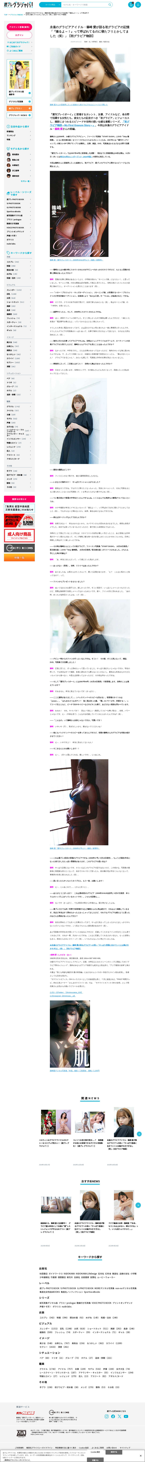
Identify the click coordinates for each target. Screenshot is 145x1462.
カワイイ (14, 358)
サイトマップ (125, 1448)
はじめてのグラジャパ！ (19, 42)
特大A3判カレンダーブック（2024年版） (76, 157)
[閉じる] (141, 1456)
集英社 (115, 1273)
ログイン (19, 35)
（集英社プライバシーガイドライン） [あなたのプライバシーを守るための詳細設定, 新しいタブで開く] (17, 1460)
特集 (8, 139)
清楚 (11, 366)
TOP (5, 14)
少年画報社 (45, 1277)
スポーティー (14, 322)
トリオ (12, 382)
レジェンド (14, 447)
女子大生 (13, 426)
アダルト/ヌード (13, 459)
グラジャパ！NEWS (18, 115)
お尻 (11, 298)
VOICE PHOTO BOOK (15, 227)
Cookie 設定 (84, 1448)
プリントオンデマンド (15, 231)
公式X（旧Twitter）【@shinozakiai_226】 (66, 992)
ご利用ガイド (15, 46)
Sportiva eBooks (14, 211)
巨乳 (12, 294)
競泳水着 (13, 270)
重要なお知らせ (19, 499)
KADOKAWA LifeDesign (86, 1273)
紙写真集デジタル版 (14, 215)
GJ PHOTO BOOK (14, 207)
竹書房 (54, 1277)
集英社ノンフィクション (72, 1291)
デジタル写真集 (16, 101)
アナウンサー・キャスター (18, 435)
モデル (12, 418)
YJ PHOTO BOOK (13, 203)
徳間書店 (62, 1277)
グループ (13, 386)
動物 (11, 483)
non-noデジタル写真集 (126, 1288)
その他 (12, 487)
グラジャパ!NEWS (16, 14)
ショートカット (16, 302)
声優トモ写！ (12, 235)
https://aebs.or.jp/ (37, 1434)
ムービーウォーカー (106, 1277)
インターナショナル (17, 326)
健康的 (12, 314)
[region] (72, 1456)
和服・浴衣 (14, 278)
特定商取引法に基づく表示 (65, 1448)
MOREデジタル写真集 (104, 1288)
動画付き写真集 (13, 223)
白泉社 (77, 1277)
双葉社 (93, 1277)
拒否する (114, 1452)
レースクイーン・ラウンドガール (18, 431)
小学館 (133, 1273)
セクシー (14, 362)
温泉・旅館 (14, 394)
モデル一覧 (25, 181)
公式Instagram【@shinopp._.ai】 (63, 996)
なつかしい (14, 354)
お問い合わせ (111, 1448)
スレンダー (15, 290)
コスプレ (13, 262)
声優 (11, 422)
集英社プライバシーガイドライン (39, 1448)
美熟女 (12, 350)
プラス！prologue (14, 219)
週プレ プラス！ (15, 108)
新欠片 (70, 1277)
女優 (11, 414)
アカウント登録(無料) (19, 27)
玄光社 (101, 1273)
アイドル (13, 410)
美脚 (11, 306)
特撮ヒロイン (14, 443)
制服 (11, 266)
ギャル (12, 330)
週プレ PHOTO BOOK (15, 199)
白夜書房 (85, 1277)
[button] (139, 1134)
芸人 (11, 451)
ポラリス (10, 239)
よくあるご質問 (15, 51)
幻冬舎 (108, 1273)
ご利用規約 (19, 1448)
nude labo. (11, 243)
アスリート (14, 455)
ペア (11, 378)
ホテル (12, 390)
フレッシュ (14, 318)
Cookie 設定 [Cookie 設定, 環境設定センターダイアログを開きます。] (95, 1452)
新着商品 (10, 131)
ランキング (11, 135)
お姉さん (13, 346)
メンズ (12, 479)
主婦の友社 (124, 1273)
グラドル (14, 406)
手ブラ (12, 471)
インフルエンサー (17, 438)
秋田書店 (44, 1273)
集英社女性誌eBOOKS (50, 1291)
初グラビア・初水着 (17, 475)
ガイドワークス (56, 1273)
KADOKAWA (69, 1273)
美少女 (12, 342)
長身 (11, 310)
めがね (12, 274)
